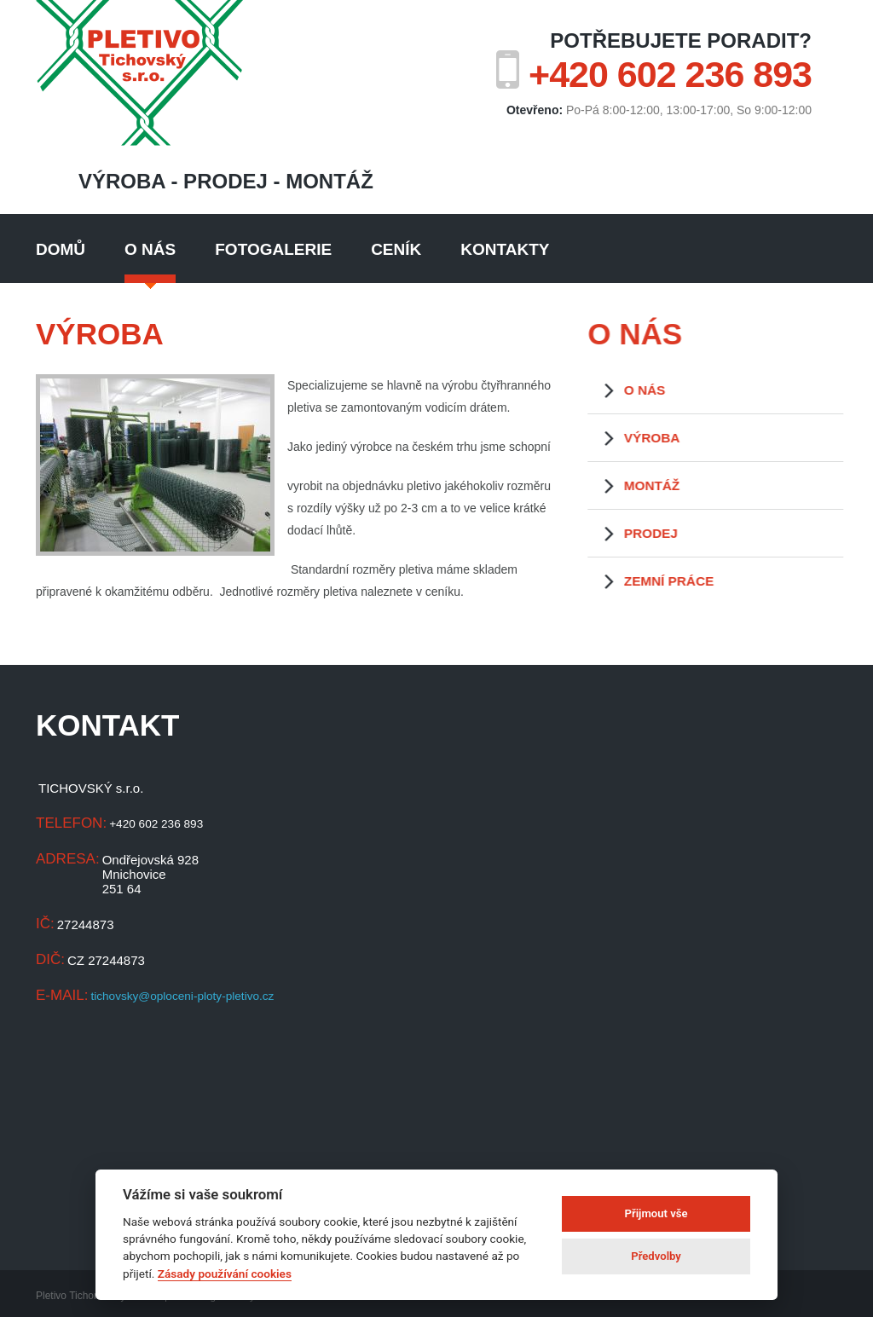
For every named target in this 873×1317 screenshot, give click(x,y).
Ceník (396, 249)
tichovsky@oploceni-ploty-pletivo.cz (191, 996)
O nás (150, 249)
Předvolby (656, 1256)
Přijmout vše (656, 1213)
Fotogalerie (273, 249)
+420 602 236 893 (670, 74)
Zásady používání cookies (225, 1273)
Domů (60, 249)
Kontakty (504, 249)
